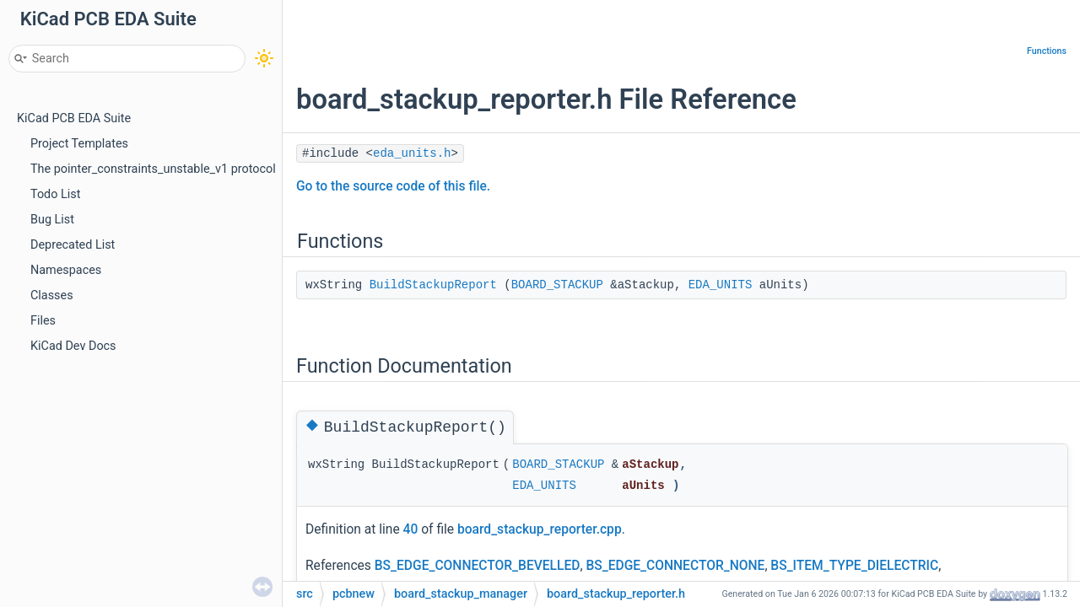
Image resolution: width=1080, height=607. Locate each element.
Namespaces (65, 270)
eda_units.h (412, 153)
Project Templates (79, 144)
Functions (1046, 51)
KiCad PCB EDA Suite (74, 118)
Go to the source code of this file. (393, 186)
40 (410, 529)
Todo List (55, 194)
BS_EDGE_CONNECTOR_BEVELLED (477, 565)
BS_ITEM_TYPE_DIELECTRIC (854, 565)
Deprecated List (72, 245)
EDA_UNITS (720, 285)
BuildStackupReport (433, 285)
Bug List (52, 219)
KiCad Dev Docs (73, 346)
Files (43, 321)
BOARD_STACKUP (557, 285)
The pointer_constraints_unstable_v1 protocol (153, 169)
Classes (51, 295)
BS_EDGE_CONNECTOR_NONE (675, 565)
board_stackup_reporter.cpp (539, 529)
